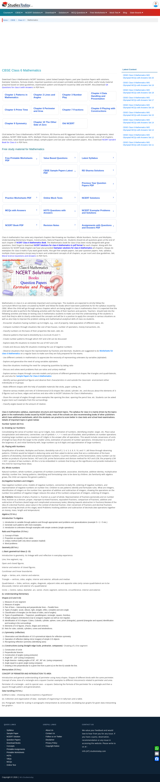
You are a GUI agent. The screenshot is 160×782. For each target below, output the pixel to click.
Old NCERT (68, 123)
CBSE (18, 12)
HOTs (9, 756)
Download (49, 12)
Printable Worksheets (15, 752)
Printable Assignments (16, 749)
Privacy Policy (51, 743)
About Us (49, 730)
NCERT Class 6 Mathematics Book (31, 242)
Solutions (63, 12)
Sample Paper (12, 733)
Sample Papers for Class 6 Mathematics (33, 376)
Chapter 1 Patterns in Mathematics (16, 96)
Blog (125, 12)
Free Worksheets (97, 12)
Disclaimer (50, 740)
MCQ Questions (78, 12)
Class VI (21, 20)
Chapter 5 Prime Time (16, 110)
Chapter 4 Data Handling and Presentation (99, 96)
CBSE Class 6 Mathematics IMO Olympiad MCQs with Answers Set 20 (138, 76)
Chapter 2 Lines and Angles (44, 96)
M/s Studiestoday (27, 777)
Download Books (14, 743)
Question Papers (13, 740)
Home (5, 20)
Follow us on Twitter (54, 737)
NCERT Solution (13, 737)
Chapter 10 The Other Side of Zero (45, 123)
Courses (7, 12)
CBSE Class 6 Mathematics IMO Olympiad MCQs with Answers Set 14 (138, 121)
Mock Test (114, 12)
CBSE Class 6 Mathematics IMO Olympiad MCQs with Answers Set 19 (138, 84)
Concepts (10, 746)
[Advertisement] (80, 43)
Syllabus (10, 730)
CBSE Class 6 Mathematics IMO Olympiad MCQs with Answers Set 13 (138, 128)
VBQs (9, 759)
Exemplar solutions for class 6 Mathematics (73, 248)
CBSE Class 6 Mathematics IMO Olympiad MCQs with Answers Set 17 (138, 99)
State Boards (135, 12)
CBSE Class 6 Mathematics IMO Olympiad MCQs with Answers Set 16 (138, 106)
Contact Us (50, 733)
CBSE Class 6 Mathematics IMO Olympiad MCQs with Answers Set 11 (138, 143)
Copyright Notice (52, 746)
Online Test (11, 765)
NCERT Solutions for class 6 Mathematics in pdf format (58, 245)
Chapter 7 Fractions (73, 110)
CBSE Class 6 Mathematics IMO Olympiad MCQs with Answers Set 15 (138, 113)
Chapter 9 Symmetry (16, 123)
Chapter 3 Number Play (72, 96)
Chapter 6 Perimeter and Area (44, 109)
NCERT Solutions (33, 12)
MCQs (9, 762)
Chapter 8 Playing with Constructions (103, 109)
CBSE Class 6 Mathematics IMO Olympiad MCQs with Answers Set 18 (138, 91)
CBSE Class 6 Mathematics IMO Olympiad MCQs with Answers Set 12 (138, 136)
